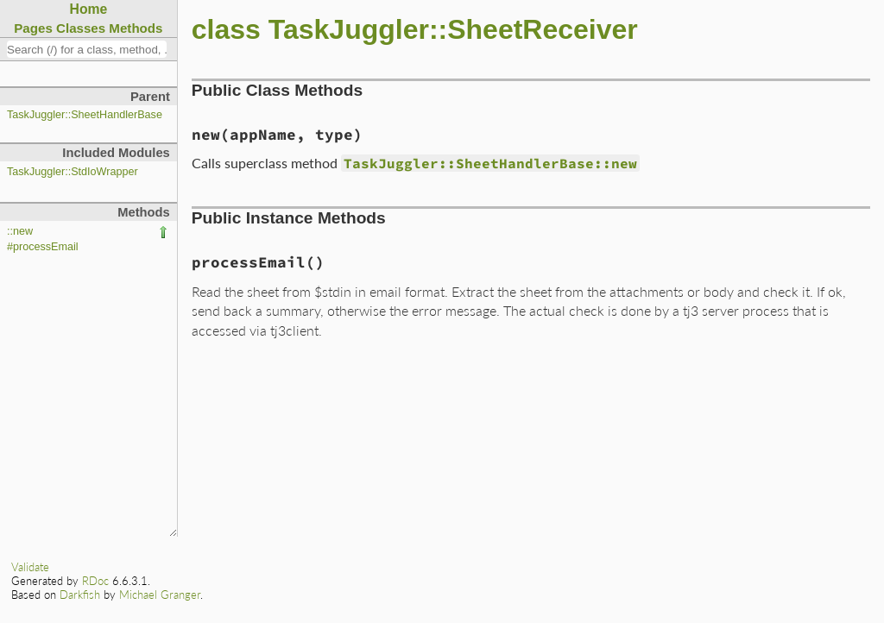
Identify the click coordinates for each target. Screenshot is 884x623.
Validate (30, 567)
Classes (80, 28)
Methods (135, 28)
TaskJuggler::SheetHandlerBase (84, 115)
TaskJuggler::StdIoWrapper (72, 172)
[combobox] (87, 49)
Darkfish (80, 594)
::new (20, 231)
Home (89, 9)
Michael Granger (159, 594)
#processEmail (43, 247)
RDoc (95, 581)
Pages (33, 28)
